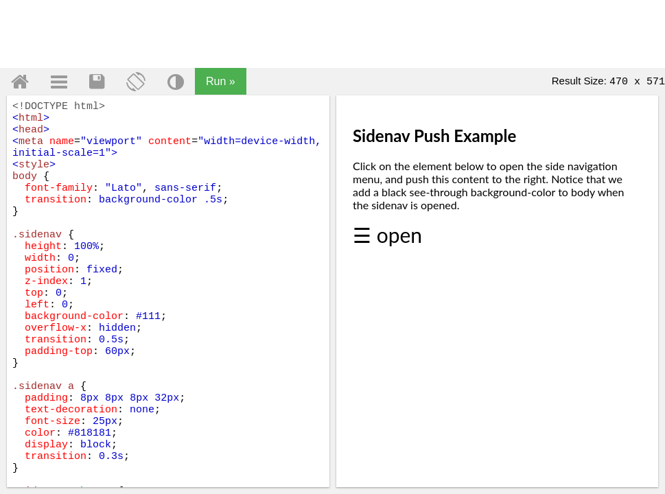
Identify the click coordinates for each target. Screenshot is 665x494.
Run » (220, 81)
